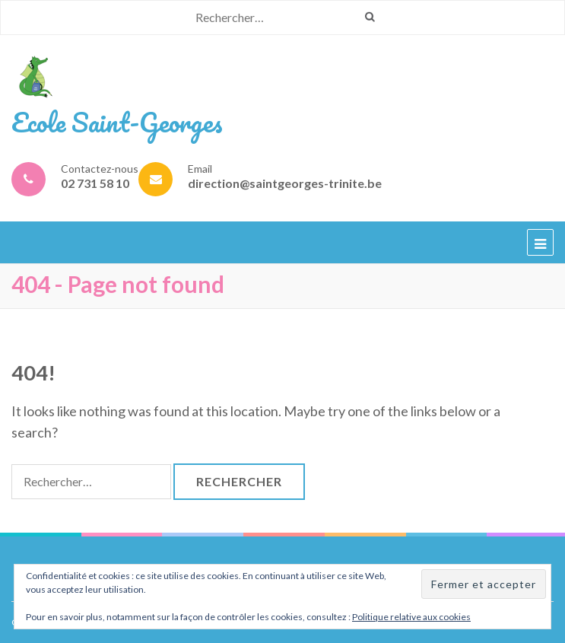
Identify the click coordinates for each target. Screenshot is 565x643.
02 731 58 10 (95, 183)
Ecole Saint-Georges (117, 121)
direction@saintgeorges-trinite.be (285, 183)
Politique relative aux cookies (411, 616)
